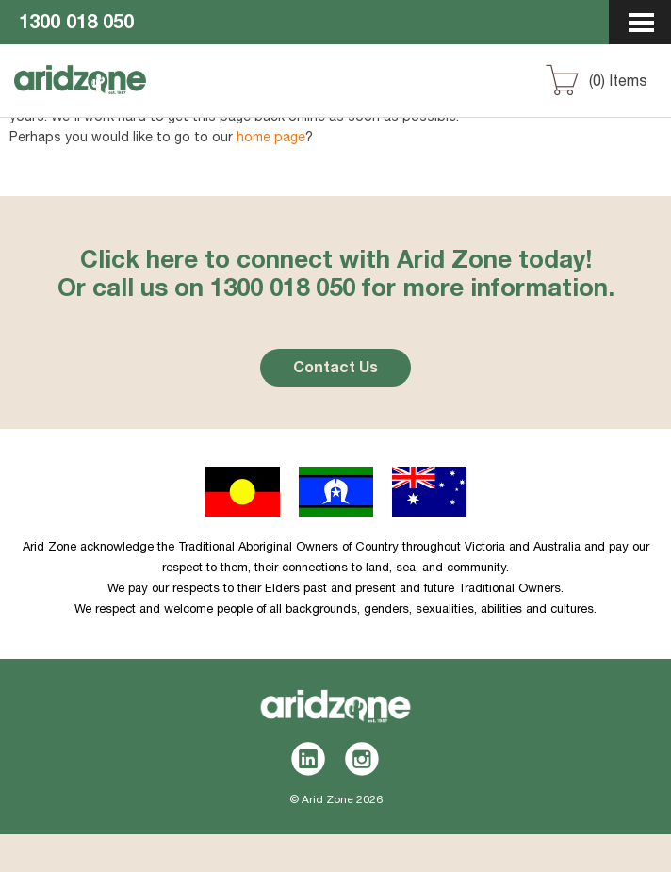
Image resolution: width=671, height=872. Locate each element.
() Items (618, 82)
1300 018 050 (76, 24)
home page (271, 138)
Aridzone (114, 97)
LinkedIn (308, 759)
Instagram (362, 759)
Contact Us (335, 369)
